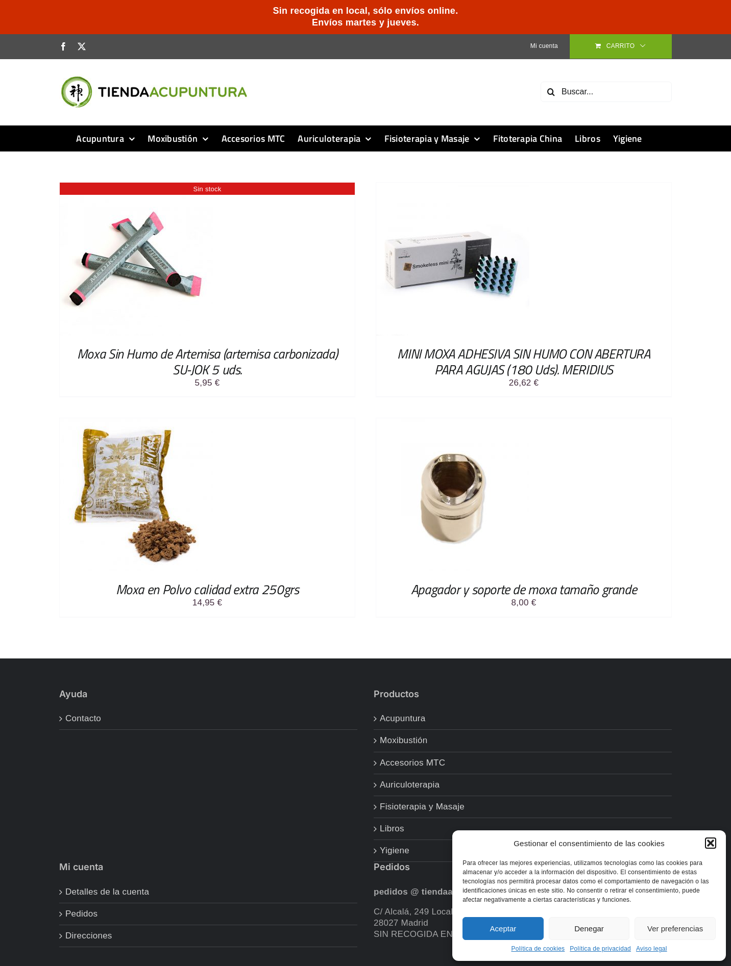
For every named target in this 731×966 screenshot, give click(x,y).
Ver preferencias (675, 928)
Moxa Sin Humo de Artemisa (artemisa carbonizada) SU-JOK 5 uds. (207, 361)
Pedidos (81, 914)
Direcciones (88, 935)
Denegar (589, 928)
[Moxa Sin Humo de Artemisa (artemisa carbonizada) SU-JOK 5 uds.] (136, 188)
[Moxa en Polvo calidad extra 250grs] (136, 423)
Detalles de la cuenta (107, 892)
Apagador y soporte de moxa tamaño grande (524, 589)
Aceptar (503, 928)
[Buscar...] (606, 92)
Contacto (83, 718)
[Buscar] (551, 92)
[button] (710, 843)
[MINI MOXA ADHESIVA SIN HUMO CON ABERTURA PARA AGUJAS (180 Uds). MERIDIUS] (452, 188)
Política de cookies (538, 948)
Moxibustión (404, 740)
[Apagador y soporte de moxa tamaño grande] (452, 423)
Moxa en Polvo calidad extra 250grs (207, 589)
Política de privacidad (600, 948)
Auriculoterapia (410, 785)
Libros (392, 828)
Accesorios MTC (412, 763)
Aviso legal (651, 948)
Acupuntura (403, 718)
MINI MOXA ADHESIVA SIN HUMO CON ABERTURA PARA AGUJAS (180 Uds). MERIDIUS (523, 361)
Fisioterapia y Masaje (422, 806)
